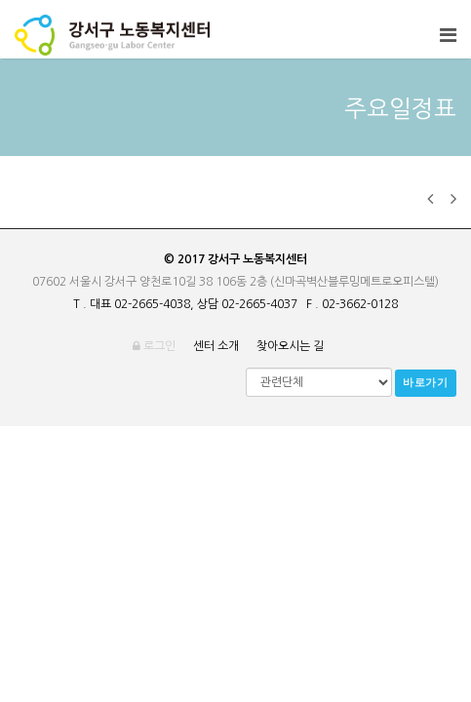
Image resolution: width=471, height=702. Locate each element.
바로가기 (426, 382)
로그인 (154, 346)
